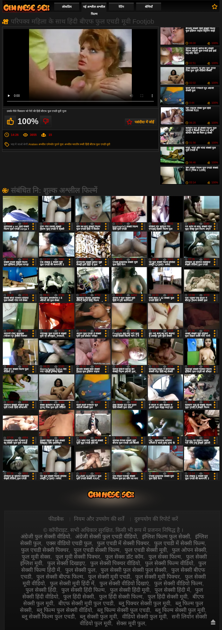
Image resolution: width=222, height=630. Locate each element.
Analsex (33, 144)
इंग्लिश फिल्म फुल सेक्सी (166, 536)
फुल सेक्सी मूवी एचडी (109, 577)
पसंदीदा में (214, 6)
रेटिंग (121, 6)
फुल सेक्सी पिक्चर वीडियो (115, 563)
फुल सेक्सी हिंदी (41, 590)
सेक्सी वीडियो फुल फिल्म (26, 7)
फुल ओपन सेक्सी (189, 550)
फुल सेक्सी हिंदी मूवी (130, 590)
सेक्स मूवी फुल (130, 623)
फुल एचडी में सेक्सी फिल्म (179, 543)
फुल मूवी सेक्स (36, 557)
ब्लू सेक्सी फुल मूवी (98, 617)
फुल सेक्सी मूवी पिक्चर (157, 577)
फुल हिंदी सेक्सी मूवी (167, 597)
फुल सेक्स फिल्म (165, 557)
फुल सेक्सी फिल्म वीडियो (169, 563)
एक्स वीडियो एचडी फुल (69, 543)
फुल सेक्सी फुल (80, 570)
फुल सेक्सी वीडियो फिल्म (178, 583)
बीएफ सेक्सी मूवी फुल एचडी (85, 603)
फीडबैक (56, 519)
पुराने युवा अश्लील (63, 144)
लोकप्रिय (67, 6)
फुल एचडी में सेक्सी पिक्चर (123, 543)
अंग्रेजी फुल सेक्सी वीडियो (45, 536)
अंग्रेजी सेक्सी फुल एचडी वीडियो (106, 536)
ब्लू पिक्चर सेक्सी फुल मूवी (144, 603)
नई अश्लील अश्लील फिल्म (94, 10)
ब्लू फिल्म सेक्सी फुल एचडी (123, 610)
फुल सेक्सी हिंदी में (172, 590)
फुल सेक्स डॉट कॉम (124, 557)
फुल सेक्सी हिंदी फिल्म (83, 590)
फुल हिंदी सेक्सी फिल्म (120, 597)
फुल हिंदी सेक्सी (78, 597)
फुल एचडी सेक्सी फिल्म (96, 550)
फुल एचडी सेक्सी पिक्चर (45, 550)
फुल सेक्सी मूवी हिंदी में (72, 583)
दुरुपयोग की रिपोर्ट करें (156, 519)
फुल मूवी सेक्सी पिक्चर (78, 557)
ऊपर (213, 622)
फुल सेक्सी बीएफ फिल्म (59, 577)
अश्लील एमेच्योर (46, 144)
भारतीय (75, 144)
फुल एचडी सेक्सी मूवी (146, 550)
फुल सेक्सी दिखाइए (66, 563)
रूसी (82, 144)
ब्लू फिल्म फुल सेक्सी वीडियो (64, 610)
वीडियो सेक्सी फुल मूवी (144, 617)
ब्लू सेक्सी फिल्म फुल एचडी (48, 617)
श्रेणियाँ (149, 6)
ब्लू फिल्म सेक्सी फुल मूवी (180, 610)
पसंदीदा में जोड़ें (144, 122)
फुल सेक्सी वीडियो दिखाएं (124, 583)
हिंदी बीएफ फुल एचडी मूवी (97, 144)
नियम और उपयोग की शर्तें (99, 519)
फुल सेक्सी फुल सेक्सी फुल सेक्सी (133, 570)
